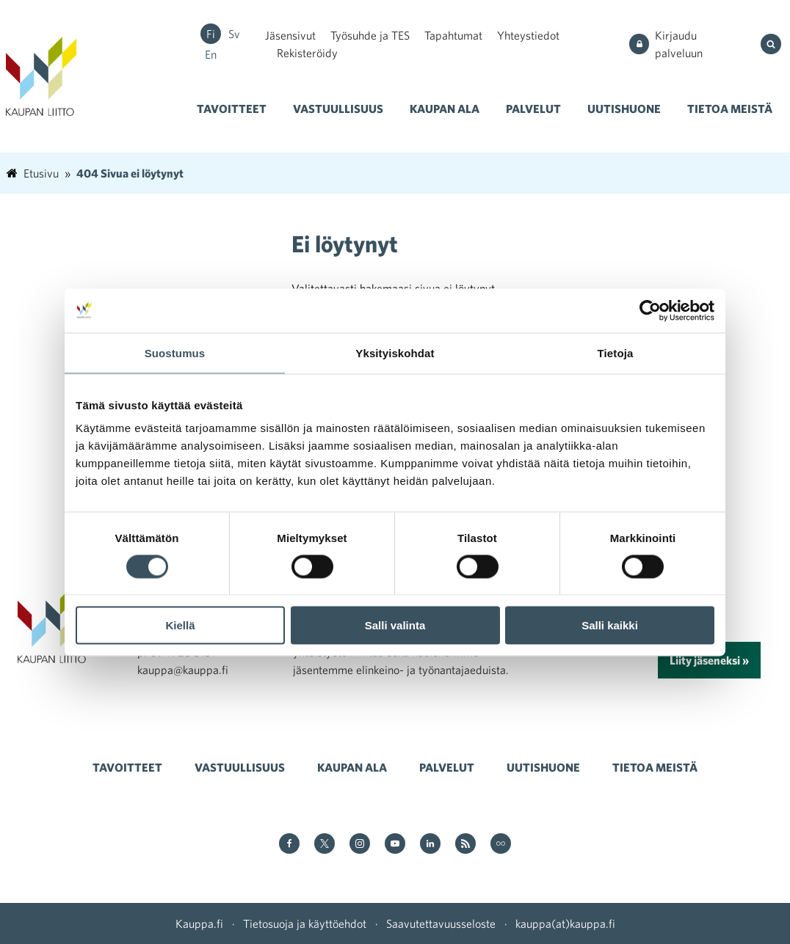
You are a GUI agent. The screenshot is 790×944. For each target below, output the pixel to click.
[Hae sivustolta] (772, 44)
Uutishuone (624, 108)
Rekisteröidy (307, 52)
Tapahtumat (453, 35)
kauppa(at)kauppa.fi (565, 923)
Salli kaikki (609, 625)
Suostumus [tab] (175, 352)
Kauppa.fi (199, 923)
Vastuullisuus (338, 108)
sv (234, 33)
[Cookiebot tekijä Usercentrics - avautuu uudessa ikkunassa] (650, 310)
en (211, 54)
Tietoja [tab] (616, 352)
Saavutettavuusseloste (441, 923)
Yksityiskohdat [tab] (394, 352)
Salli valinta (395, 625)
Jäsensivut (290, 35)
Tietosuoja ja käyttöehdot (304, 923)
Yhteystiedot (528, 35)
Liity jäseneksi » (709, 660)
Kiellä (180, 625)
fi (210, 33)
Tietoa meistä (729, 108)
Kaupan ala (444, 108)
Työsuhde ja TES (370, 35)
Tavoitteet (232, 108)
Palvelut (533, 108)
